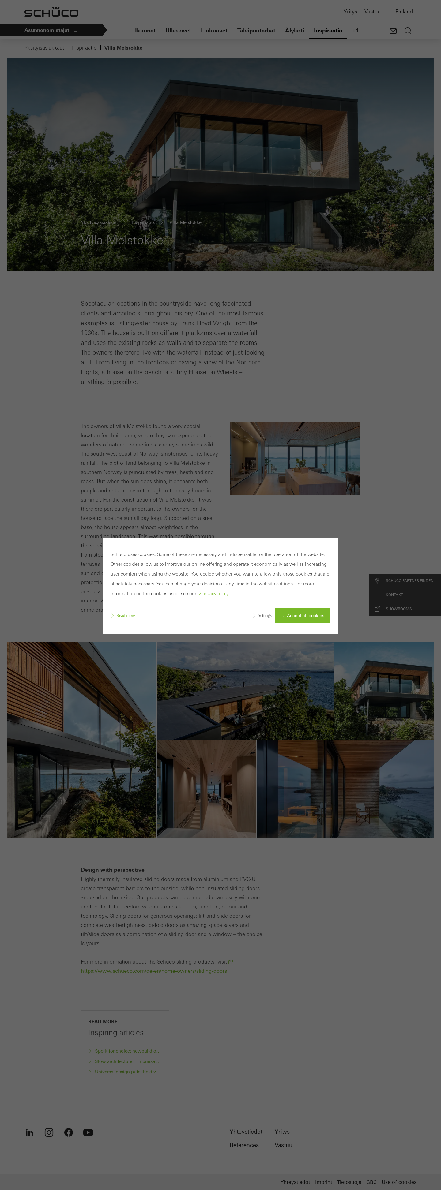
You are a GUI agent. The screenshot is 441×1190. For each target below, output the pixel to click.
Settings (265, 615)
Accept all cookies (305, 615)
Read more (125, 615)
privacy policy (215, 593)
